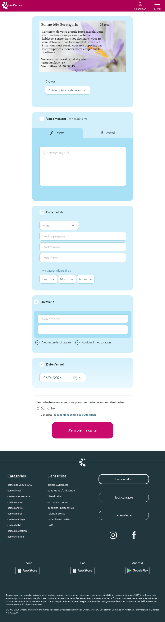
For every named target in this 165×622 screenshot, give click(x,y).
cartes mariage (16, 519)
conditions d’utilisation (61, 490)
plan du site (54, 496)
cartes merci (14, 513)
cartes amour (15, 502)
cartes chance (15, 536)
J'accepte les (68, 414)
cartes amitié (15, 507)
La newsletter (124, 515)
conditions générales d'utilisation (76, 414)
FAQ (50, 525)
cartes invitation (17, 530)
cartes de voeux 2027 (20, 484)
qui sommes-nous (58, 502)
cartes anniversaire (18, 496)
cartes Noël (14, 490)
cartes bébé (14, 525)
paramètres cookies (59, 519)
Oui (43, 408)
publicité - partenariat (61, 507)
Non (53, 408)
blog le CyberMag (58, 484)
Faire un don (123, 479)
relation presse (56, 513)
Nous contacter (124, 497)
